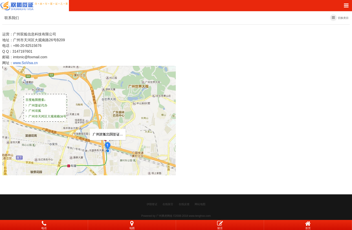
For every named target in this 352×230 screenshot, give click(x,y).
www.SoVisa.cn (25, 63)
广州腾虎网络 (164, 215)
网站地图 (200, 204)
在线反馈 (184, 204)
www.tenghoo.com (200, 215)
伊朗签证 (152, 204)
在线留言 (168, 204)
